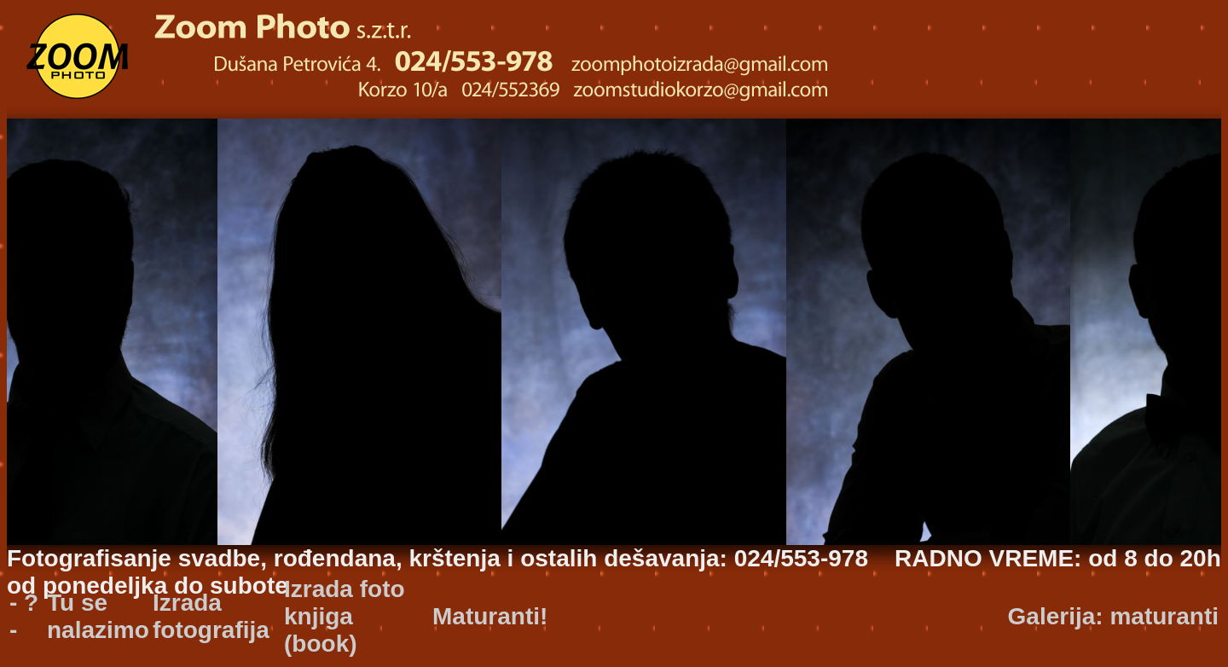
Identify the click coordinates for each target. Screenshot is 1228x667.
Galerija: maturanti (1113, 616)
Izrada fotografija (211, 616)
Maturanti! (489, 616)
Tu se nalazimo (98, 616)
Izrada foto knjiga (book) (344, 616)
